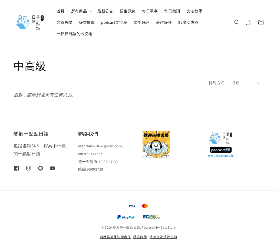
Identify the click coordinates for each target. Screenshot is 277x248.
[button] (237, 22)
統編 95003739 (91, 169)
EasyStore (168, 227)
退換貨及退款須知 (163, 237)
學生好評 (141, 22)
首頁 (61, 11)
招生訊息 (128, 11)
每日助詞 (172, 11)
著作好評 (164, 22)
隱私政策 (140, 237)
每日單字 (150, 11)
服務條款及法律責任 (115, 237)
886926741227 (90, 153)
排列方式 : (217, 82)
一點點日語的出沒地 (74, 33)
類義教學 (64, 22)
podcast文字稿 (114, 22)
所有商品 (79, 11)
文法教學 (194, 11)
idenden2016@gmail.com (100, 146)
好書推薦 (87, 22)
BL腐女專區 (188, 22)
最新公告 (105, 11)
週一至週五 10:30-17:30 (98, 161)
